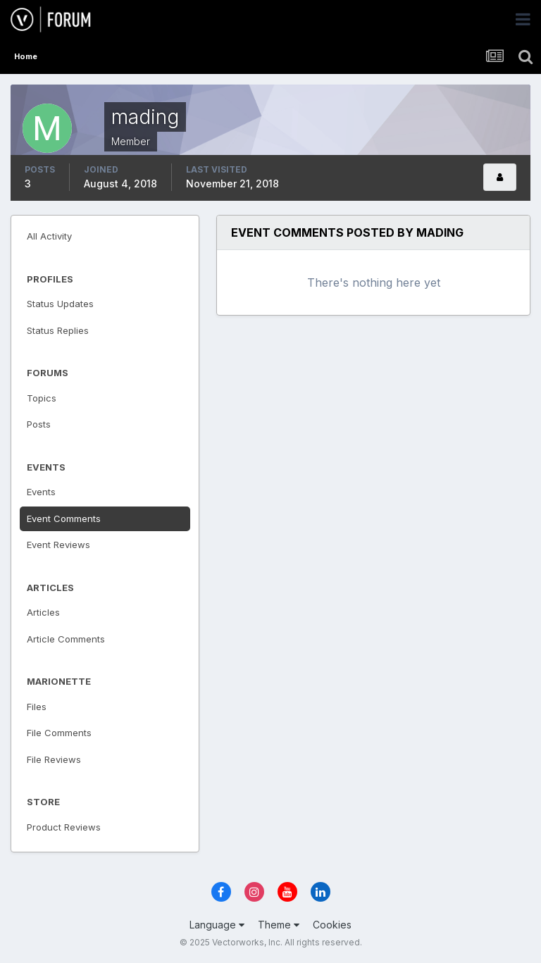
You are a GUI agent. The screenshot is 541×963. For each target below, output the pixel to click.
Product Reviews (64, 827)
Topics (41, 398)
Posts (39, 424)
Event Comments (64, 518)
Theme (278, 925)
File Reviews (54, 759)
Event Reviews (58, 544)
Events (41, 491)
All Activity (49, 236)
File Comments (59, 732)
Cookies (332, 925)
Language (216, 925)
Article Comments (66, 639)
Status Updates (60, 303)
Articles (43, 612)
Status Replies (58, 330)
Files (36, 706)
